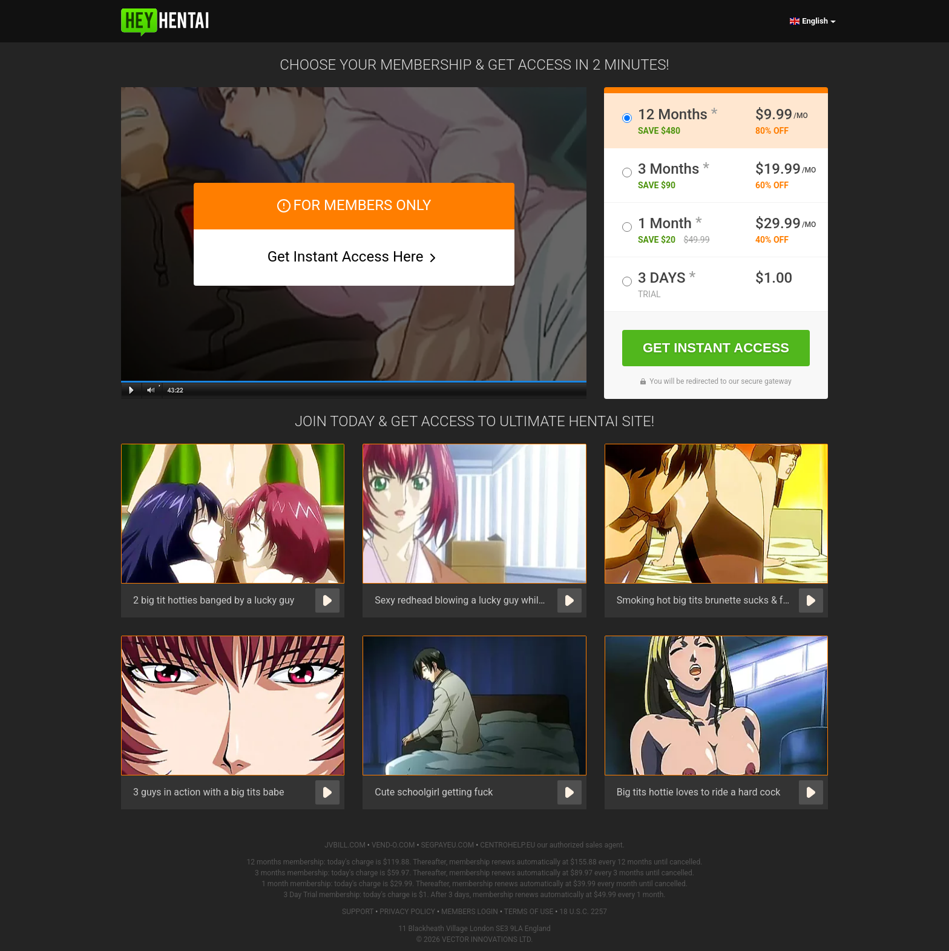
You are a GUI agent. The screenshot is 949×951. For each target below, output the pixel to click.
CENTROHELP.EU (507, 845)
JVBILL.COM (345, 845)
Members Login (469, 911)
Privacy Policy (407, 911)
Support (357, 911)
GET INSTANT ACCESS (716, 347)
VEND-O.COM (393, 845)
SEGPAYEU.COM (447, 845)
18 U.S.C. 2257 (583, 911)
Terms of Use (529, 911)
